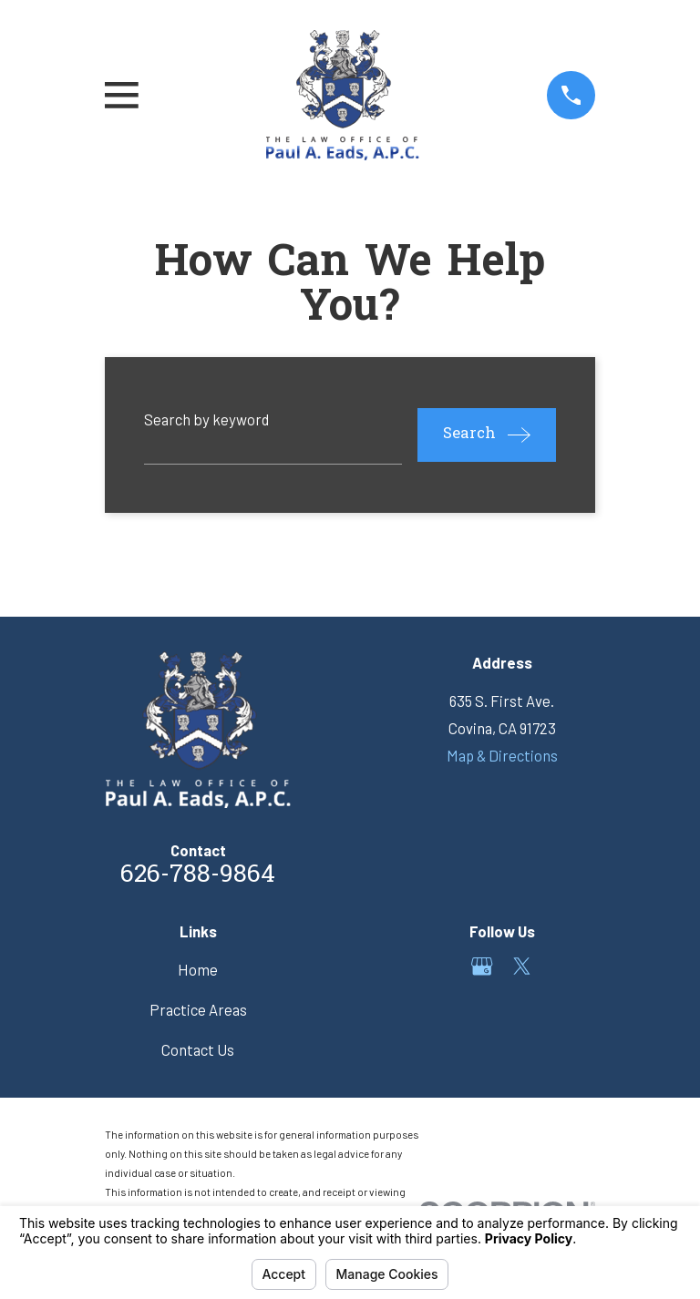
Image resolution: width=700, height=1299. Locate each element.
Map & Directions (502, 755)
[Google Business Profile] (481, 966)
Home (198, 969)
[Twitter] (521, 966)
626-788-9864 (197, 876)
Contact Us (197, 1049)
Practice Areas (198, 1009)
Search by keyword (206, 419)
